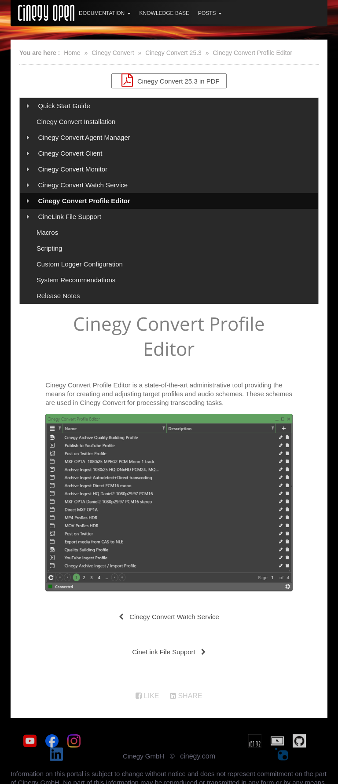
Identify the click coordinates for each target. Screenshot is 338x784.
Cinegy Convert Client (70, 153)
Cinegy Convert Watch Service (83, 185)
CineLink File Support (69, 216)
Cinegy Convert (113, 52)
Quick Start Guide (64, 105)
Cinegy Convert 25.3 (173, 52)
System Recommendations (76, 280)
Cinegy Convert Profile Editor (252, 52)
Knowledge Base (164, 13)
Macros (47, 232)
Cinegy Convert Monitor (72, 169)
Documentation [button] (105, 13)
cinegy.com (197, 746)
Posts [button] (210, 13)
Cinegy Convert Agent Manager (84, 137)
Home (72, 52)
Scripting (49, 248)
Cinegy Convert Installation (76, 121)
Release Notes (58, 295)
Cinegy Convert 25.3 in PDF (168, 80)
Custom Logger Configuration (80, 264)
